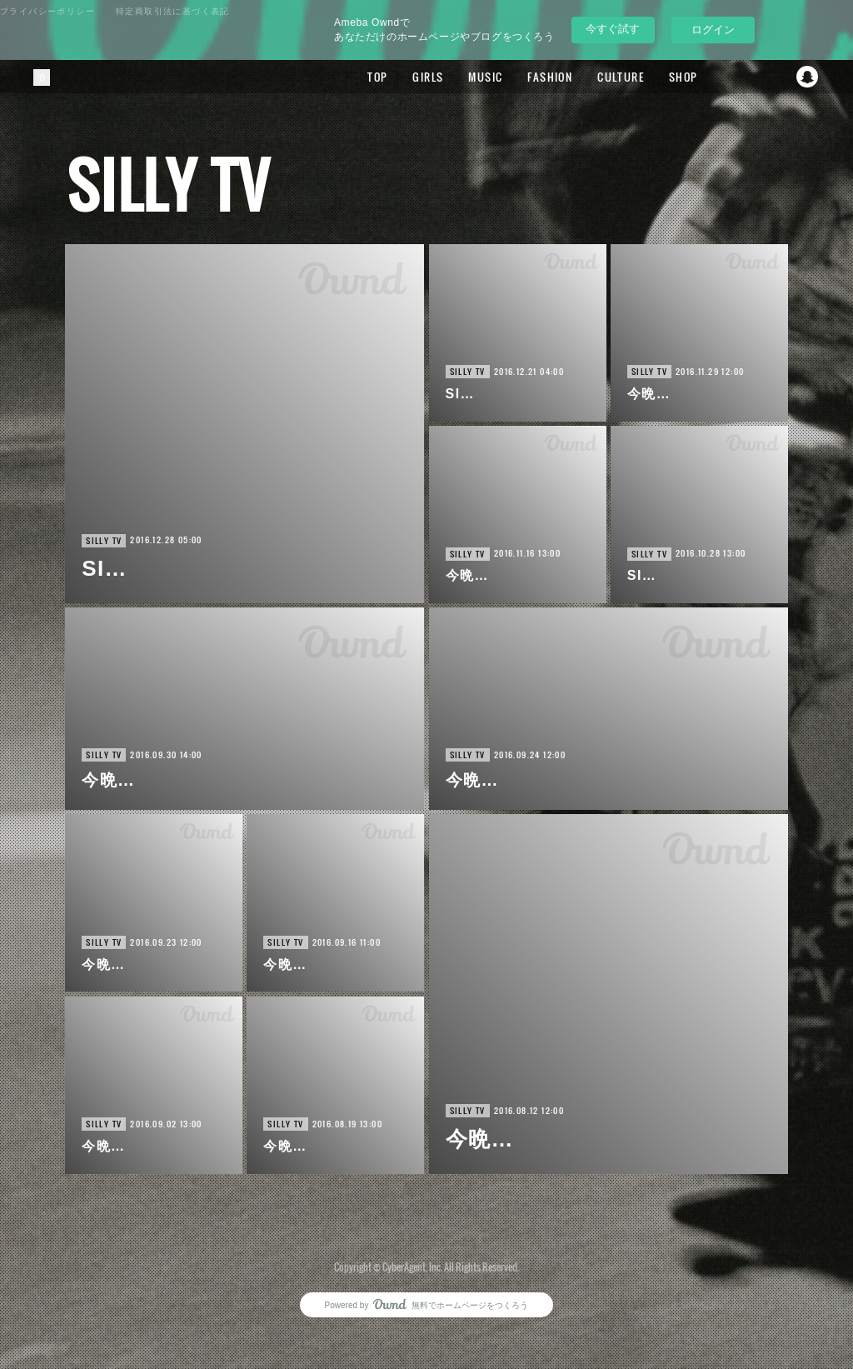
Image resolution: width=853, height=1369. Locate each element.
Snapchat (807, 76)
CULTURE (614, 76)
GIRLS (421, 76)
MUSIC (478, 76)
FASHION (543, 76)
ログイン (713, 29)
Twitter (773, 76)
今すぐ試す (613, 28)
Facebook (740, 76)
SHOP (676, 76)
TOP (371, 76)
